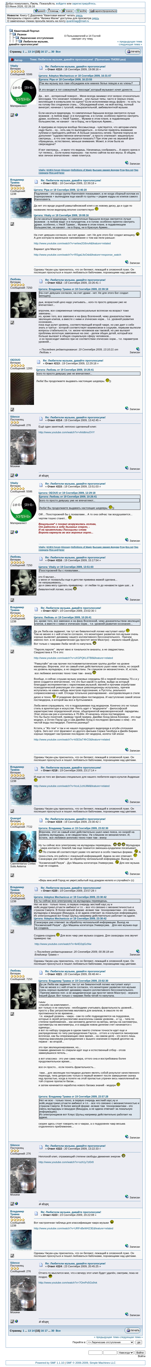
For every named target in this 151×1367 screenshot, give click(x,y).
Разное (22, 34)
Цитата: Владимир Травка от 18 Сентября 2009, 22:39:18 (73, 289)
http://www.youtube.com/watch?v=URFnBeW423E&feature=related (73, 1228)
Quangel (15, 818)
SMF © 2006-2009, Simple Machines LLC (91, 1362)
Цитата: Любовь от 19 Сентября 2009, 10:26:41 (65, 369)
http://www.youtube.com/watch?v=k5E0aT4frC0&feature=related (72, 739)
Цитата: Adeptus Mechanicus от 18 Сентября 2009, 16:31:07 (75, 75)
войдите (61, 3)
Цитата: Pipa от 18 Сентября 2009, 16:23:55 (65, 79)
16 (42, 51)
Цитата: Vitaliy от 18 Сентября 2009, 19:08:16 (61, 215)
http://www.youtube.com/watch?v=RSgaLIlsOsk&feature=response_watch (77, 254)
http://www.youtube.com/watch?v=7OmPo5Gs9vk (68, 1282)
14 (33, 51)
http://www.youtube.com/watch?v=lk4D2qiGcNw (63, 944)
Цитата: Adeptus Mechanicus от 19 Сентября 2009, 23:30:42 (70, 897)
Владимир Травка (17, 181)
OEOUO (15, 359)
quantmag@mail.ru (77, 21)
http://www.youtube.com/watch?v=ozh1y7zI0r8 (66, 1162)
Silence (15, 416)
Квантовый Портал (26, 30)
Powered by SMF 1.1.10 (49, 1362)
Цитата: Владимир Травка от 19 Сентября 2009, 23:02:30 (73, 828)
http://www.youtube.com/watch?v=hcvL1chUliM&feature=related (72, 786)
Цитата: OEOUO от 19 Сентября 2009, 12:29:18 (67, 492)
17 (46, 51)
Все (58, 51)
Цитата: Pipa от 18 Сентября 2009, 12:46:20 (60, 189)
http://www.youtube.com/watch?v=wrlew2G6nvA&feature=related (72, 243)
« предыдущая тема (129, 41)
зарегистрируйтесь (84, 3)
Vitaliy (14, 65)
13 (29, 51)
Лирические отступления (37, 38)
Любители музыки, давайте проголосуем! (28, 43)
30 (52, 51)
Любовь (15, 279)
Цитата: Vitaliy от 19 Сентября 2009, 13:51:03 (66, 566)
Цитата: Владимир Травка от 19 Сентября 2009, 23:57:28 (73, 1096)
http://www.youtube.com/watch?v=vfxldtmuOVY (67, 432)
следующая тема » (130, 44)
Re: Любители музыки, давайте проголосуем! (75, 66)
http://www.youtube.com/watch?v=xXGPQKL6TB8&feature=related (73, 657)
